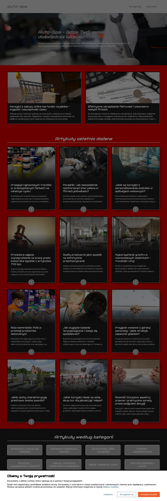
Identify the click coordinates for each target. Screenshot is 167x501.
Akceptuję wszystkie (149, 494)
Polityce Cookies (110, 486)
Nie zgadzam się (126, 494)
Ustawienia (108, 494)
